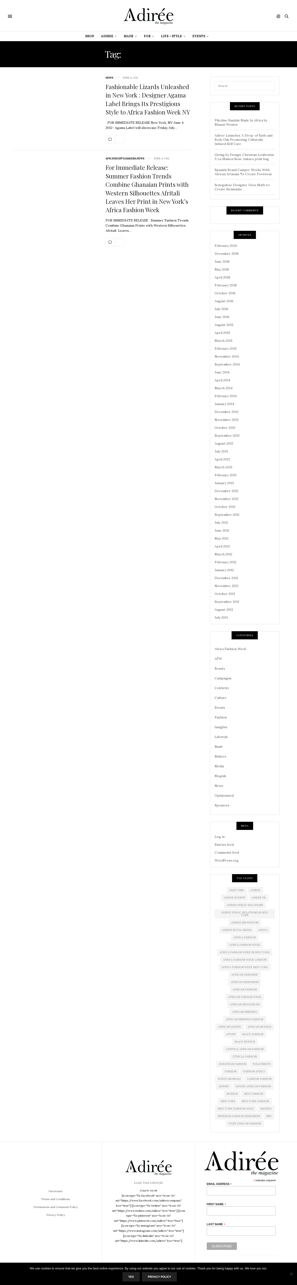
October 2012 (225, 507)
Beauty (220, 668)
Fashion (221, 717)
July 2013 (221, 451)
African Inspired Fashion (244, 1019)
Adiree (107, 36)
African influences (244, 1004)
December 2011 (226, 578)
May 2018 (222, 269)
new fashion (253, 1093)
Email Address (219, 1183)
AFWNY (231, 1034)
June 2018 (222, 261)
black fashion (252, 1034)
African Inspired (244, 1011)
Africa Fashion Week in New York (245, 952)
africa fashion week (244, 944)
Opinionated (224, 795)
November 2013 (227, 420)
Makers (130, 158)
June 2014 (222, 372)
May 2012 (222, 538)
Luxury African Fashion (253, 1086)
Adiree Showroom (244, 922)
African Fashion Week (244, 997)
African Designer (245, 974)
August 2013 (224, 443)
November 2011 (226, 586)
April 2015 (222, 333)
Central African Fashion (245, 1049)
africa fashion (245, 937)
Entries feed (224, 844)
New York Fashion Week (236, 1108)
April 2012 (222, 546)
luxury (224, 1086)
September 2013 (227, 435)
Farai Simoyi (262, 1064)
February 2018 (226, 285)
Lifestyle (221, 737)
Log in (220, 837)
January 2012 (224, 570)
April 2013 (222, 459)
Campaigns (223, 678)
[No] (291, 1274)
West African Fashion (245, 1123)
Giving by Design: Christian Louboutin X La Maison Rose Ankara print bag (244, 157)
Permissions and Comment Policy (55, 1207)
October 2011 (225, 594)
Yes (131, 1276)
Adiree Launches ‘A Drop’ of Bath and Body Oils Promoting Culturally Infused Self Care (243, 139)
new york (228, 1101)
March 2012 (223, 554)
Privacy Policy (55, 1215)
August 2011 (224, 609)
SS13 (268, 1116)
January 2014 (224, 404)
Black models (245, 1041)
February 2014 (226, 396)
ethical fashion (244, 1056)
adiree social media (237, 930)
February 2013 (225, 475)
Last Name (216, 1224)
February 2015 (226, 348)
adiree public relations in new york (244, 914)
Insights (118, 158)
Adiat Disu (236, 890)
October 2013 (225, 428)
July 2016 (221, 309)
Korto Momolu (229, 1078)
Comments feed (227, 852)
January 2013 (224, 483)
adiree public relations (245, 905)
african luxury (229, 1026)
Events (198, 36)
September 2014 (227, 364)
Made (128, 36)
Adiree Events (234, 897)
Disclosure (55, 1191)
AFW (108, 158)
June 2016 (222, 317)
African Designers (244, 982)
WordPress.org (227, 860)
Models (232, 1093)
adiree (255, 890)
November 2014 (227, 356)
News (109, 78)
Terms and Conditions (55, 1199)
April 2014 (222, 380)
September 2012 (227, 515)
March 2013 (223, 467)
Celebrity (222, 688)
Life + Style (171, 36)
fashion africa (254, 1071)
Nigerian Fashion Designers (239, 1116)
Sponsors (222, 805)
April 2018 (222, 277)
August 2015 (224, 325)
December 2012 (226, 491)
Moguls (220, 776)
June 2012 (222, 530)
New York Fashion (255, 1101)
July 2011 (221, 617)
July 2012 (221, 522)
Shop (89, 36)
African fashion (245, 989)
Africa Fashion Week (230, 649)
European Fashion (232, 1064)
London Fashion (259, 1078)
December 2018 (227, 254)
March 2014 (223, 388)
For (147, 36)
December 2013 (226, 412)
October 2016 (225, 293)
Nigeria (266, 1108)
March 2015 (223, 341)
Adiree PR (259, 897)
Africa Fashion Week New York (245, 967)
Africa (263, 930)
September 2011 (227, 602)
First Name (216, 1204)
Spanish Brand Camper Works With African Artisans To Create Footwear (243, 172)
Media (219, 766)
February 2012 (225, 562)
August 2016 (224, 301)
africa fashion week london (244, 959)
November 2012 (227, 499)
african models (259, 1026)
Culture (220, 698)
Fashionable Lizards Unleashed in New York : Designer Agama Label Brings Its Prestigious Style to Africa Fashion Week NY (148, 99)
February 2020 (226, 246)
